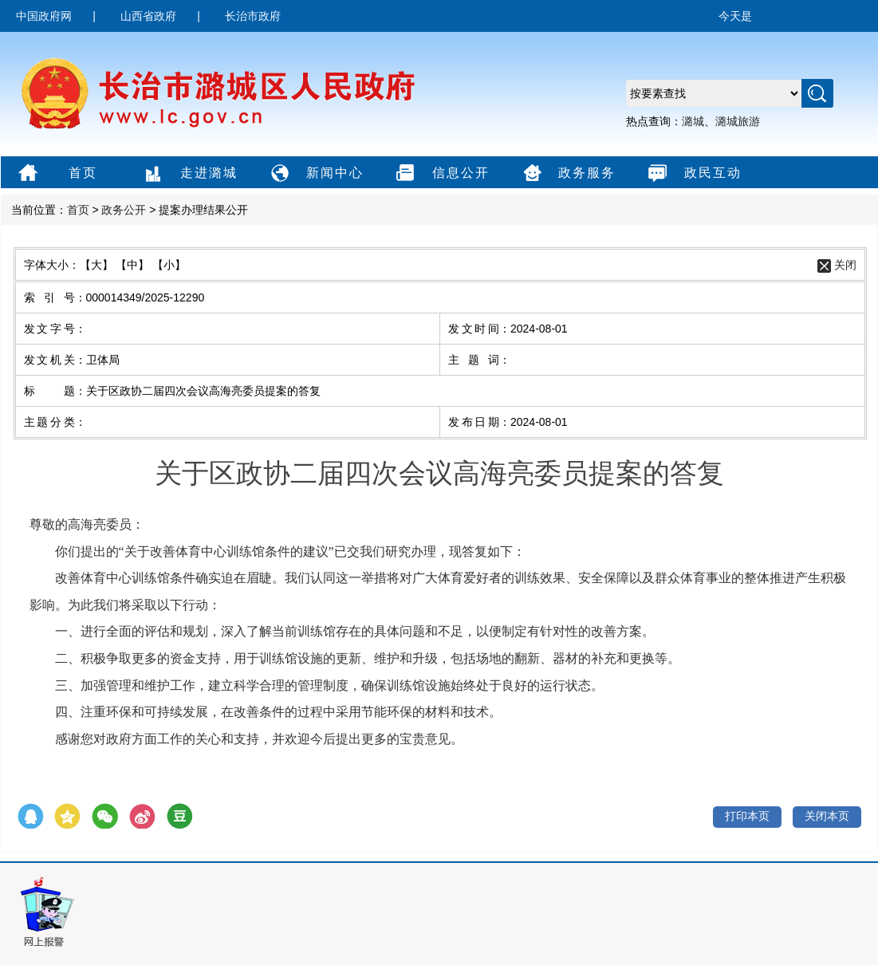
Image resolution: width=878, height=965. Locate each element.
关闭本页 (827, 815)
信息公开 (441, 174)
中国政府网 (44, 16)
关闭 (845, 264)
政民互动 (693, 174)
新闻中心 (315, 174)
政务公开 (123, 209)
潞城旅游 (737, 121)
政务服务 (567, 174)
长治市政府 (253, 16)
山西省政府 (148, 16)
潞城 (693, 121)
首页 (55, 174)
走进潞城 (189, 174)
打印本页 (747, 815)
